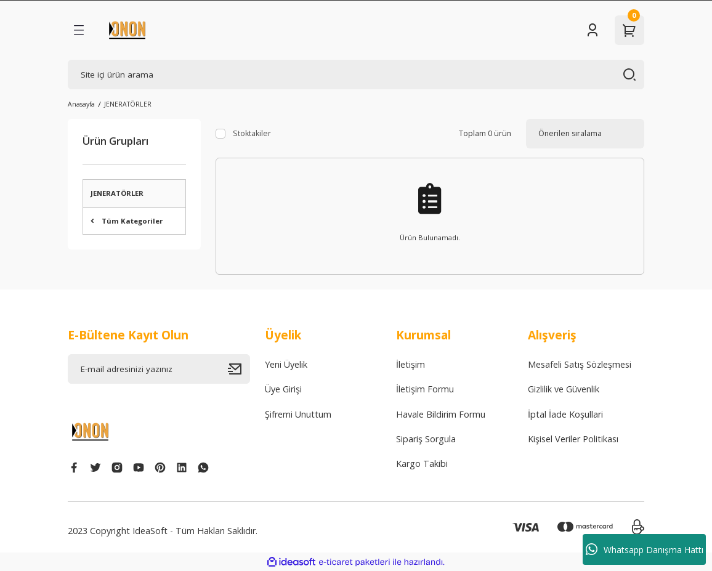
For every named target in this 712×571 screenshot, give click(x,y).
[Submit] (239, 369)
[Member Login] (592, 30)
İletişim (410, 364)
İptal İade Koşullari (565, 414)
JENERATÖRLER (128, 104)
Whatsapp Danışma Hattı (644, 549)
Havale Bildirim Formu (440, 414)
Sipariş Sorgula (426, 439)
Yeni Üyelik (286, 364)
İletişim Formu (425, 389)
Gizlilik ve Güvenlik (563, 389)
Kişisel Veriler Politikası (573, 439)
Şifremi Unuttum (298, 414)
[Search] (356, 74)
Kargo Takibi (422, 463)
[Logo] (127, 30)
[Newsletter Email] (159, 369)
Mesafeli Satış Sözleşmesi (579, 364)
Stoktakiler (252, 133)
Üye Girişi (283, 389)
